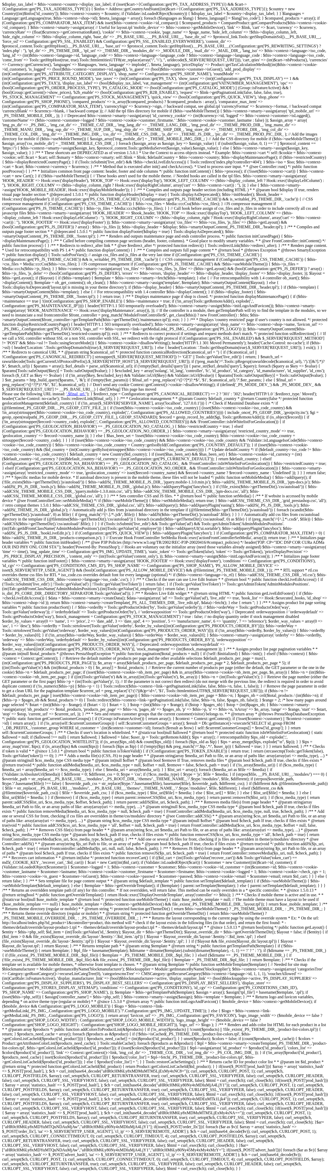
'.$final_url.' (76, 394)
